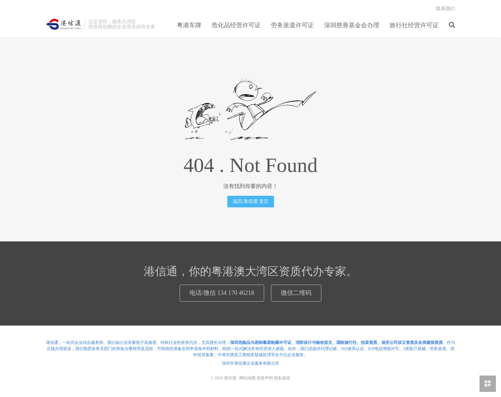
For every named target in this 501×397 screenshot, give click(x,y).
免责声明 (265, 378)
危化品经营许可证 (236, 25)
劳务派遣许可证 (292, 25)
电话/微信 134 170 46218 (221, 292)
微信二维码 (296, 292)
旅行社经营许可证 (414, 25)
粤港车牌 (189, 25)
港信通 (63, 24)
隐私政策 (282, 378)
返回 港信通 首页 (251, 201)
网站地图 (247, 378)
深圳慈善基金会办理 (351, 25)
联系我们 (445, 8)
